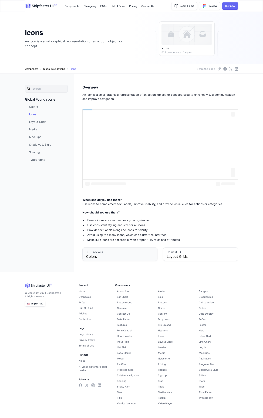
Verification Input (126, 403)
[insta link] (230, 69)
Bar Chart (122, 296)
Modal (120, 358)
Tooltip (162, 397)
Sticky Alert (123, 386)
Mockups (204, 352)
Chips (161, 308)
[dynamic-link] (73, 69)
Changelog (90, 6)
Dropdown (164, 319)
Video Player (165, 403)
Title (119, 397)
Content (162, 313)
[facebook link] (219, 69)
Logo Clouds (124, 352)
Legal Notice (86, 334)
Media (161, 352)
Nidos (82, 360)
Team (120, 392)
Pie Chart (122, 364)
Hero (201, 330)
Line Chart (205, 341)
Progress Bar (206, 364)
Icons (161, 336)
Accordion (123, 291)
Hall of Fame (118, 6)
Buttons (162, 302)
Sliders (203, 375)
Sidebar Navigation (128, 375)
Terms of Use (86, 345)
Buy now (230, 5)
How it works (124, 336)
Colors (202, 308)
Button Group (124, 302)
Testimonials (165, 392)
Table (161, 386)
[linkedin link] (236, 69)
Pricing (133, 6)
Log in (202, 347)
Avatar (162, 291)
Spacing (121, 380)
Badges (203, 291)
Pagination (205, 358)
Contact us (85, 319)
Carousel (122, 308)
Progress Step (125, 369)
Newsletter (164, 358)
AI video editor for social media (93, 368)
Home (82, 291)
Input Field (123, 341)
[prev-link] (119, 254)
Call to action (206, 302)
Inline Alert (205, 336)
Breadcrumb (206, 296)
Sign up (162, 375)
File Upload (164, 324)
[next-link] (49, 106)
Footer (202, 324)
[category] (54, 69)
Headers (163, 330)
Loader (162, 347)
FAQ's (202, 319)
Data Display (206, 313)
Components (72, 6)
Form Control (124, 330)
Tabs (202, 386)
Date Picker (123, 319)
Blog (160, 296)
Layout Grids (165, 341)
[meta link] (225, 69)
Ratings (162, 369)
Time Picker (205, 392)
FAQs (103, 6)
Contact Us (147, 6)
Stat (160, 380)
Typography (206, 397)
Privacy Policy (87, 339)
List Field (122, 347)
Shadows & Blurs (208, 369)
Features (122, 324)
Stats (202, 380)
